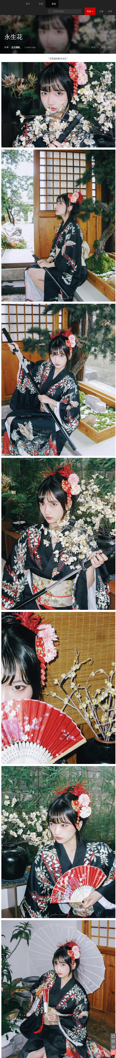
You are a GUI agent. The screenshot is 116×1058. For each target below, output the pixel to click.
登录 (110, 11)
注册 (101, 11)
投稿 (90, 11)
